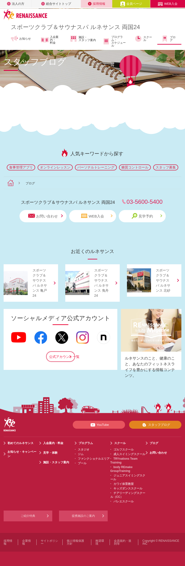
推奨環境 (99, 542)
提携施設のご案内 (83, 516)
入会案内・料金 (50, 39)
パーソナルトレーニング (95, 167)
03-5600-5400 (144, 202)
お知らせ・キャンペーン (21, 454)
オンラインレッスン (55, 167)
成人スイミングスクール (129, 454)
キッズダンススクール (127, 488)
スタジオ (83, 449)
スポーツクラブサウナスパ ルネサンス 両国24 (75, 27)
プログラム (86, 443)
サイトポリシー (49, 542)
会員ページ (131, 3)
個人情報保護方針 (75, 542)
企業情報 (26, 542)
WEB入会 (168, 4)
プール (82, 463)
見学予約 (147, 216)
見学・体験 (50, 452)
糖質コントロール (134, 167)
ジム (81, 454)
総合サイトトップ (56, 4)
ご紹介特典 (28, 516)
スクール (143, 39)
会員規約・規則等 (122, 542)
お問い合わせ (45, 216)
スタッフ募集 (166, 167)
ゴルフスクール (123, 449)
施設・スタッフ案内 (83, 39)
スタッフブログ (155, 425)
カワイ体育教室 (123, 484)
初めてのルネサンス (20, 443)
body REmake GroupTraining (121, 469)
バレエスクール (123, 501)
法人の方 (15, 4)
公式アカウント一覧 (62, 357)
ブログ (168, 39)
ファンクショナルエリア (94, 458)
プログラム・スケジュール (114, 41)
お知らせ (20, 39)
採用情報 (96, 4)
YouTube (99, 425)
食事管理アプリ (21, 167)
